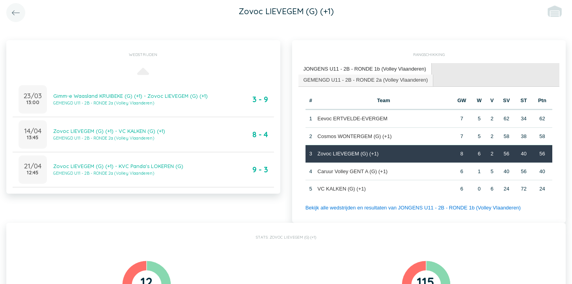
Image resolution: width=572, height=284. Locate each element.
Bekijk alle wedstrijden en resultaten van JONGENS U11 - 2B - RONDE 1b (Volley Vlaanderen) (413, 208)
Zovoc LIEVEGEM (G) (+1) (347, 154)
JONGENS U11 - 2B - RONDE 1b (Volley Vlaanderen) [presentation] (365, 69)
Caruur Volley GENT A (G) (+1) (352, 171)
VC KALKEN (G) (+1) (341, 189)
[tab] (365, 69)
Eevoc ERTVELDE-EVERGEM (352, 118)
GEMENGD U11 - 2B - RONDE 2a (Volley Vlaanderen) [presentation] (366, 80)
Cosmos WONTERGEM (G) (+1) (354, 136)
